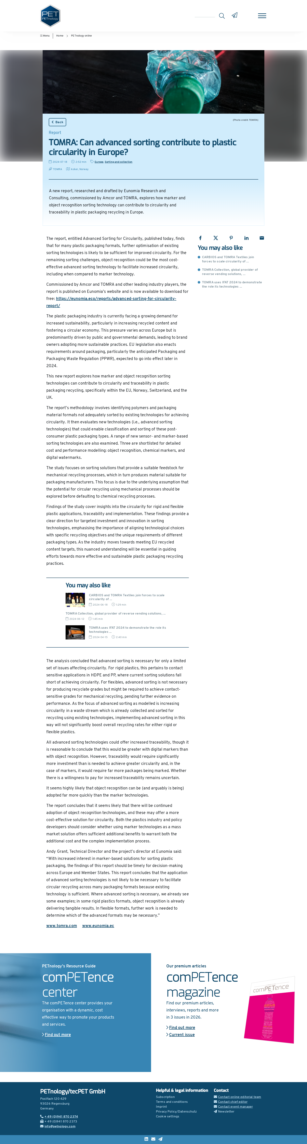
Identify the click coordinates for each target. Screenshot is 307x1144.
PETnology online (81, 36)
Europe (99, 162)
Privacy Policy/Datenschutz (176, 1111)
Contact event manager (233, 1106)
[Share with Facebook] (200, 237)
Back (57, 122)
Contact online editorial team (237, 1097)
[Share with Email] (261, 237)
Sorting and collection (118, 162)
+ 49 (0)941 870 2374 (59, 1116)
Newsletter (224, 1111)
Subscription (165, 1097)
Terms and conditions (172, 1102)
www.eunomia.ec (98, 926)
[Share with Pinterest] (231, 237)
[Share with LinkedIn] (246, 237)
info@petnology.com (58, 1126)
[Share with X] (215, 237)
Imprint (161, 1106)
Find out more (56, 1035)
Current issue (180, 1035)
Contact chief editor (231, 1102)
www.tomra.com (61, 926)
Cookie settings (167, 1116)
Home (59, 36)
